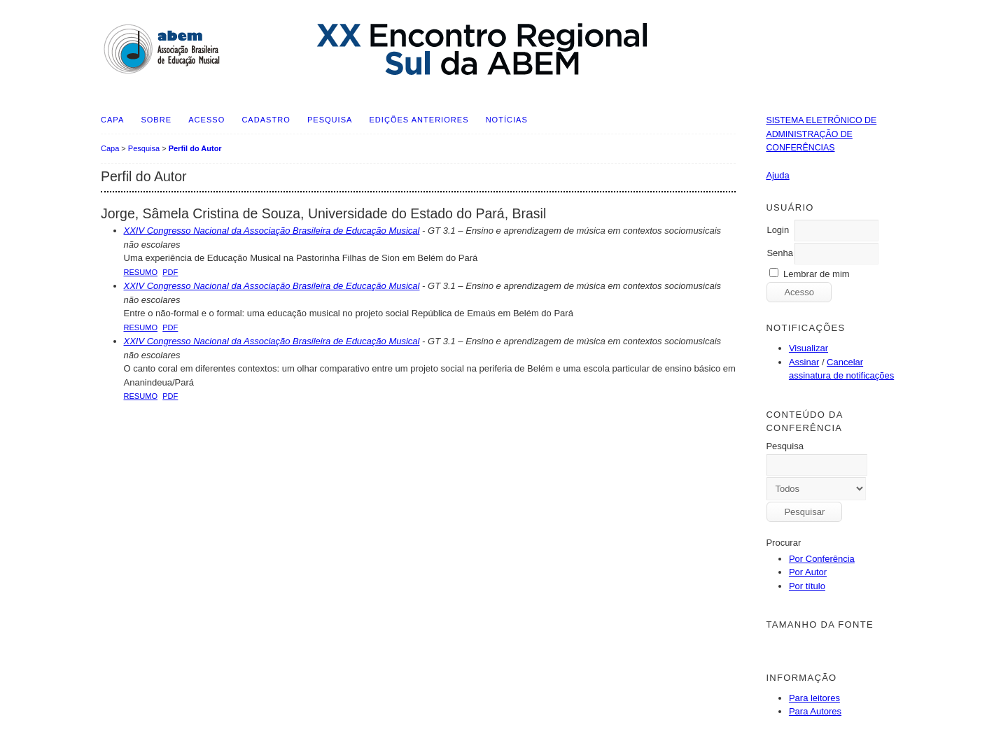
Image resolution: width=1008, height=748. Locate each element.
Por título (807, 586)
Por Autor (808, 572)
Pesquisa (329, 119)
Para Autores (815, 711)
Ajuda (777, 175)
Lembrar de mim (816, 274)
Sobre (156, 119)
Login (777, 230)
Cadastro (265, 119)
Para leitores (814, 698)
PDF (170, 272)
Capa (112, 119)
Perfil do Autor (195, 148)
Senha (779, 253)
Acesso (206, 119)
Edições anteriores (419, 119)
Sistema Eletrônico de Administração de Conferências (821, 134)
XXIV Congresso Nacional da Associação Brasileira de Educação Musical (272, 230)
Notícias (507, 119)
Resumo (141, 272)
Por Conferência (822, 558)
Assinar (804, 362)
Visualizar (808, 348)
